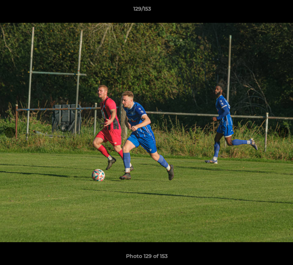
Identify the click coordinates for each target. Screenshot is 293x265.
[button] (262, 10)
